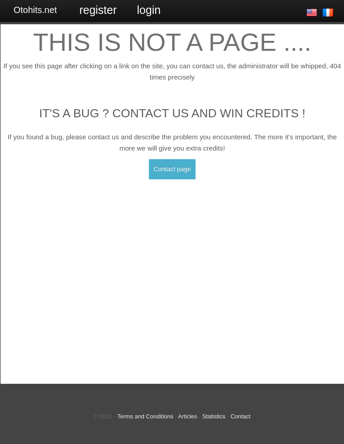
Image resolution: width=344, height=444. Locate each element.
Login (149, 10)
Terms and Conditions (146, 416)
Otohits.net (35, 10)
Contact (240, 416)
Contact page (172, 169)
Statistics (214, 416)
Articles (187, 416)
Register (98, 10)
